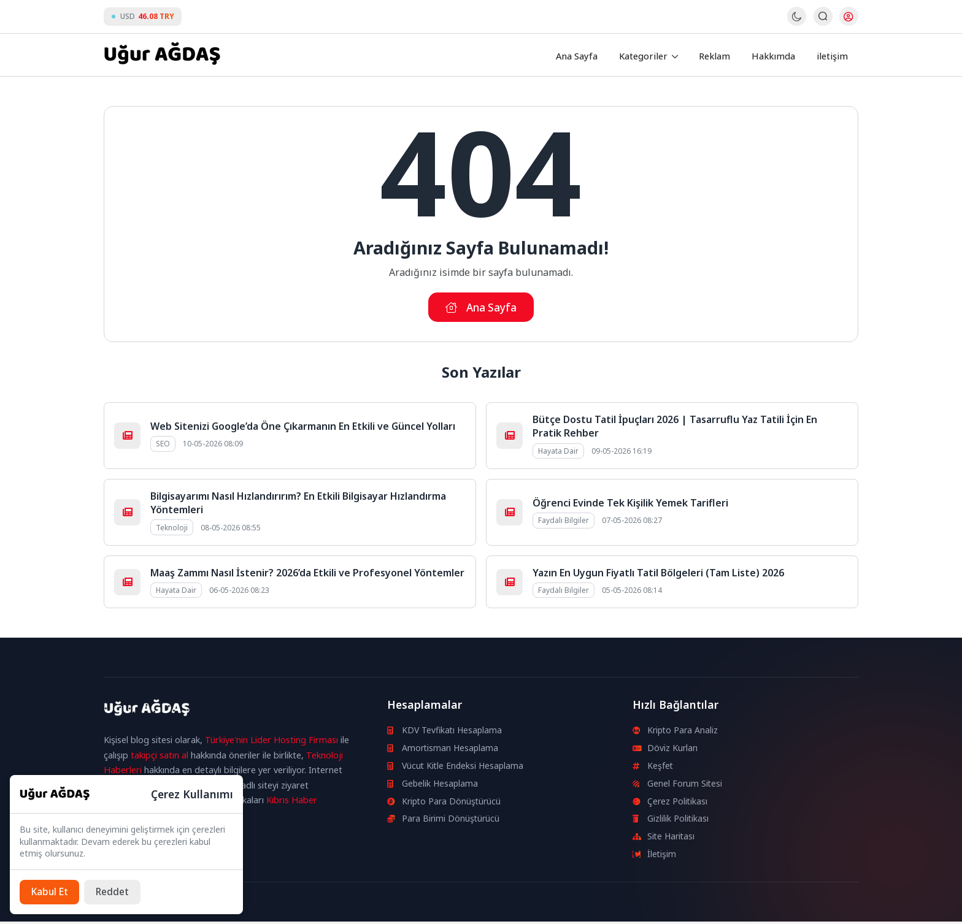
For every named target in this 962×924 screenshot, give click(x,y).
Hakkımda (777, 55)
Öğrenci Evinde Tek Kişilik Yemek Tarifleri (630, 505)
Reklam (720, 55)
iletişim (833, 55)
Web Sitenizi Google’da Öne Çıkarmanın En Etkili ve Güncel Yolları (302, 428)
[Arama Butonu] (822, 16)
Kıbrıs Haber (291, 802)
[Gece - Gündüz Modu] (796, 23)
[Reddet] (116, 891)
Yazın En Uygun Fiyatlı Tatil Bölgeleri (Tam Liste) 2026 (658, 575)
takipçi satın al (159, 757)
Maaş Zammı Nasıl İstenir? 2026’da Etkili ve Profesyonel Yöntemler (307, 575)
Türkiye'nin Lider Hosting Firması (271, 742)
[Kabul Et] (51, 891)
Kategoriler (649, 55)
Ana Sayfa (583, 55)
